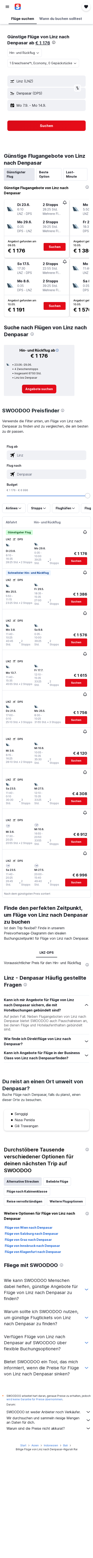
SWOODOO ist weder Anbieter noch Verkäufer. (48, 1412)
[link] (39, 389)
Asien (35, 1445)
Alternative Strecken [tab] (23, 1181)
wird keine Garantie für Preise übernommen (34, 1399)
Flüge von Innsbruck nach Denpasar (32, 1246)
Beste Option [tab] (44, 174)
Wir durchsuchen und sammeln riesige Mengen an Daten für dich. (48, 1420)
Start (23, 1445)
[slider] (87, 495)
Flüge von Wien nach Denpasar (28, 1227)
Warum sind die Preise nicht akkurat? (48, 1428)
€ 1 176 (42, 42)
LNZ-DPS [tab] (46, 952)
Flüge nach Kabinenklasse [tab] (27, 1191)
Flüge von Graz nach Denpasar (28, 1239)
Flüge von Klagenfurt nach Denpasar (33, 1252)
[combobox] (24, 52)
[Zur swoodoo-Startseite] (29, 7)
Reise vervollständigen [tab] (24, 1201)
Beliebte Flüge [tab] (57, 1181)
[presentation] (54, 42)
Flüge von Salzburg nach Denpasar (31, 1233)
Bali (65, 1445)
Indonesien (51, 1445)
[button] (7, 6)
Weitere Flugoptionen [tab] (66, 1201)
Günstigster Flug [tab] (16, 174)
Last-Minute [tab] (71, 174)
